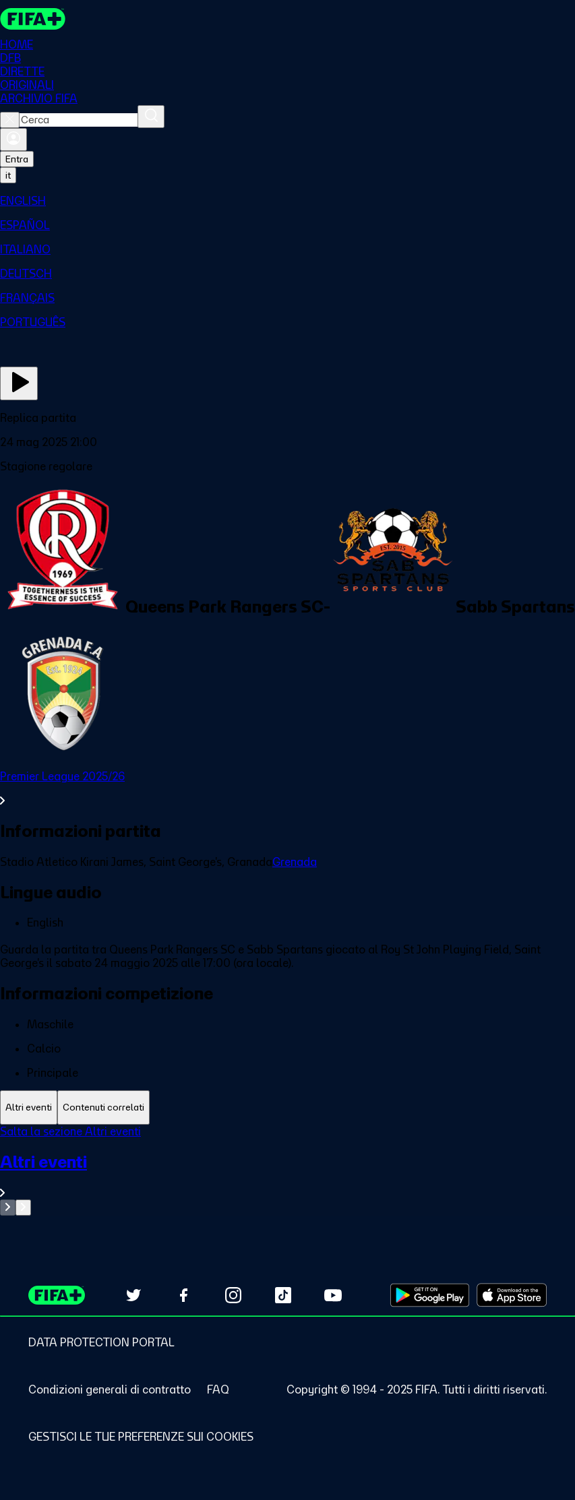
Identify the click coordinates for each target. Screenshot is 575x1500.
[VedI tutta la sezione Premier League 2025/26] (287, 788)
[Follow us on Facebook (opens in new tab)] (183, 1295)
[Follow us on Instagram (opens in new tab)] (233, 1295)
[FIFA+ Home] (32, 19)
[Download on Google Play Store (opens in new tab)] (430, 1295)
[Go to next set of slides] (23, 1207)
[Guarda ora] (19, 383)
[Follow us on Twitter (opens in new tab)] (133, 1295)
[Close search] (10, 120)
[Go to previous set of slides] (8, 1207)
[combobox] (79, 120)
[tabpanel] (287, 1170)
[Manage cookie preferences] (140, 1436)
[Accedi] (13, 139)
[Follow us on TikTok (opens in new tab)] (283, 1295)
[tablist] (287, 1107)
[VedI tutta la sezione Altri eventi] (287, 1175)
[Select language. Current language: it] (8, 175)
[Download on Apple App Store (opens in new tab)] (512, 1295)
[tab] (28, 1107)
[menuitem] (287, 201)
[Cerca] (151, 116)
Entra (16, 159)
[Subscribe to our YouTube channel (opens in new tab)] (333, 1295)
